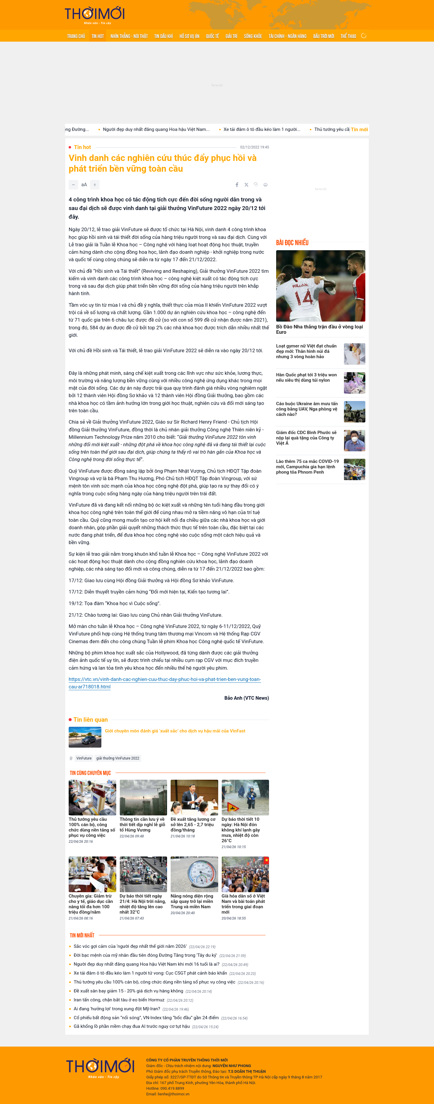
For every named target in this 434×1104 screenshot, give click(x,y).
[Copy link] (256, 184)
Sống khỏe (253, 35)
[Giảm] (73, 185)
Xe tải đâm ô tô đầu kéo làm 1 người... (270, 129)
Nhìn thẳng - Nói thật (129, 35)
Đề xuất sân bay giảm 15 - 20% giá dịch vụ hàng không (143, 991)
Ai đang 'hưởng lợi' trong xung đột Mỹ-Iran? (131, 1009)
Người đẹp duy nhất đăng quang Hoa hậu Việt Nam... (165, 129)
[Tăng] (95, 185)
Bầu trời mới (323, 35)
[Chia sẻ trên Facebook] (236, 184)
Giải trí (231, 35)
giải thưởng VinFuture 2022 (117, 758)
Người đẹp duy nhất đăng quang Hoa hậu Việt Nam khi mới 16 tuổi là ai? (161, 964)
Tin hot (98, 35)
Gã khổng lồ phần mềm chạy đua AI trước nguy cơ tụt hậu (146, 1026)
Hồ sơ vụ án (189, 35)
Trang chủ (76, 35)
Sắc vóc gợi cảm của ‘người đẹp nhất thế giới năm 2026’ (145, 946)
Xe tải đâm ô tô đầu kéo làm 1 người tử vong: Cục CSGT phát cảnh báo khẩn (165, 973)
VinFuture (84, 758)
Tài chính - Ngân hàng (287, 35)
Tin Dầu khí (163, 35)
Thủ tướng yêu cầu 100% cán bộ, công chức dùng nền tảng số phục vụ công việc (169, 982)
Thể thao (348, 35)
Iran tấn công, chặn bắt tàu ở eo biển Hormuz (133, 1000)
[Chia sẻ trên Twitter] (246, 184)
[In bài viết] (265, 184)
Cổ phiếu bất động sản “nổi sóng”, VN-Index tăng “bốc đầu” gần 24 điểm (161, 1018)
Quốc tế (212, 35)
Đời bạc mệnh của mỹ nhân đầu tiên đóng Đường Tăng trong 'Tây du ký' (160, 955)
